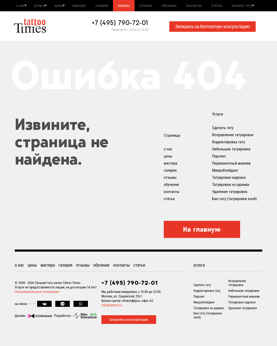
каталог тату (31, 18)
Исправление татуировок (232, 148)
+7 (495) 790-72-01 (120, 36)
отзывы (158, 6)
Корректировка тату (228, 155)
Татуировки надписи (229, 191)
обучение (184, 6)
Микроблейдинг (225, 183)
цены (63, 6)
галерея (110, 6)
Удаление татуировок (229, 205)
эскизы (135, 6)
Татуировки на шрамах (230, 198)
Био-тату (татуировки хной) (234, 212)
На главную (202, 243)
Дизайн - (33, 329)
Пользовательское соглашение (37, 305)
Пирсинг (219, 169)
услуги (42, 6)
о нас (21, 6)
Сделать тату (222, 141)
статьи (236, 6)
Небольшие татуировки (231, 162)
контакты (211, 6)
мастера (86, 6)
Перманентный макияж (231, 176)
